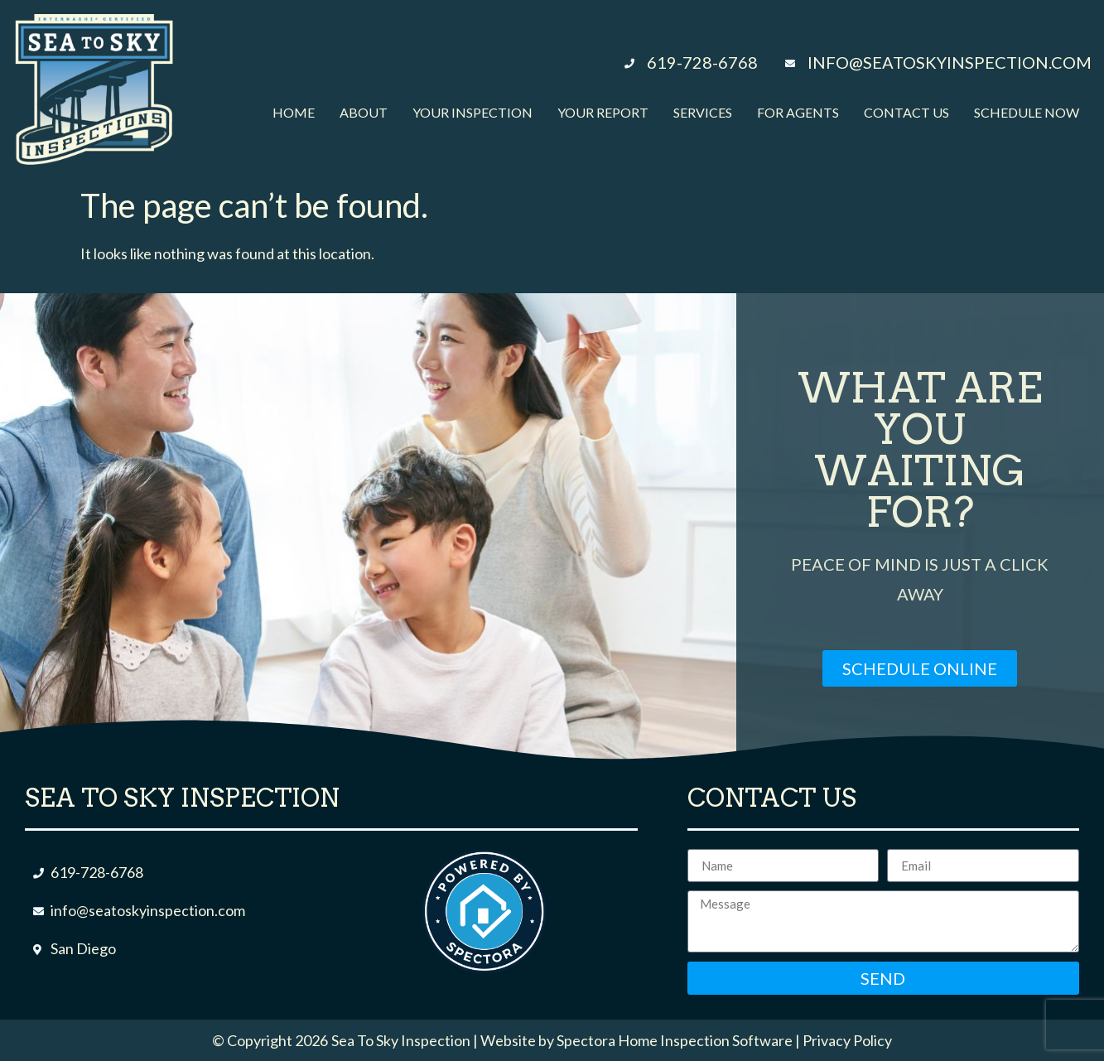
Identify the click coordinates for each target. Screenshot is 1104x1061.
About (364, 112)
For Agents (798, 112)
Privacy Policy (847, 1040)
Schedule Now (1026, 112)
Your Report (602, 112)
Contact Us (906, 112)
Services (702, 112)
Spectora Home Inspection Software (675, 1040)
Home (293, 112)
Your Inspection (472, 112)
